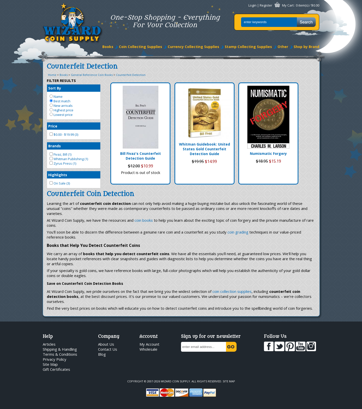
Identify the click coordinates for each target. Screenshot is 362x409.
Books (107, 46)
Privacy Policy (54, 359)
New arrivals (61, 105)
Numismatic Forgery (268, 153)
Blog (102, 354)
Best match (60, 101)
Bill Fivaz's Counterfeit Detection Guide (140, 156)
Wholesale (148, 349)
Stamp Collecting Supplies (248, 46)
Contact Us (107, 349)
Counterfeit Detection (131, 75)
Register (266, 5)
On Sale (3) (60, 183)
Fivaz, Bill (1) (60, 154)
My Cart (288, 5)
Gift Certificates (56, 369)
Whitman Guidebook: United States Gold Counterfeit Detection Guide (204, 149)
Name (56, 96)
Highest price (61, 110)
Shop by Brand (306, 46)
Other (283, 46)
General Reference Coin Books (92, 75)
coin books (143, 220)
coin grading (238, 232)
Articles (49, 344)
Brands (54, 146)
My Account (149, 344)
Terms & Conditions (60, 354)
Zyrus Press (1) (63, 163)
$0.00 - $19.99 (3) (64, 134)
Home (52, 75)
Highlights (57, 174)
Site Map (50, 364)
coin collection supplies (232, 291)
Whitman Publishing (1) (69, 159)
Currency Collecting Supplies (193, 46)
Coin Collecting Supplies (140, 46)
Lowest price (61, 114)
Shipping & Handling (60, 349)
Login (252, 5)
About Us (106, 344)
